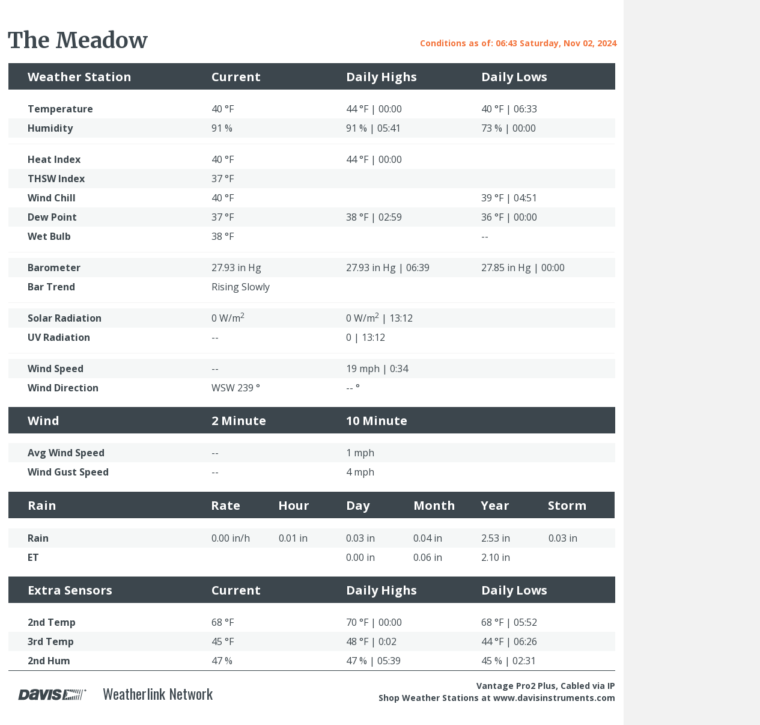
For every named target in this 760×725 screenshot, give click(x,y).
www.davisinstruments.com (554, 697)
